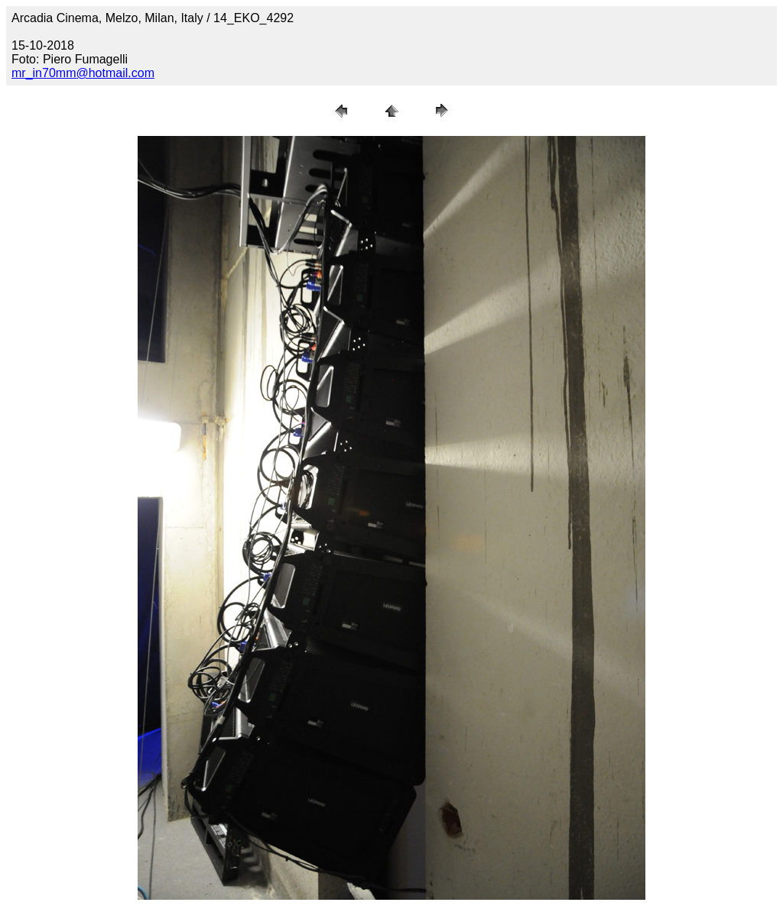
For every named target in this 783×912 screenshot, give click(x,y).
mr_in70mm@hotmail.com (82, 72)
